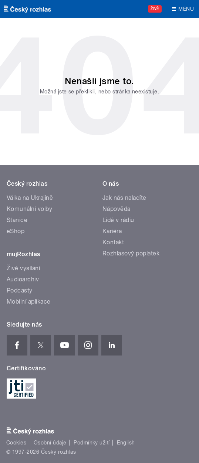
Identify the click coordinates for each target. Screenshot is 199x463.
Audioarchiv (23, 279)
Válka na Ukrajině (30, 197)
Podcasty (20, 290)
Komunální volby (29, 208)
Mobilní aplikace (29, 301)
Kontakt (113, 242)
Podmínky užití (92, 443)
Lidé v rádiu (118, 220)
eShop (15, 231)
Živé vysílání (23, 268)
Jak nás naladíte (124, 197)
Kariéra (112, 231)
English (126, 443)
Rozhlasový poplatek (130, 253)
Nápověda (116, 208)
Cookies (16, 443)
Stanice (17, 220)
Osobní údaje (50, 443)
